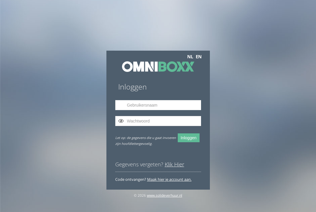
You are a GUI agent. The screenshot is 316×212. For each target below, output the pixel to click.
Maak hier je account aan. (169, 179)
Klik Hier (174, 164)
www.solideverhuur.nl (164, 195)
